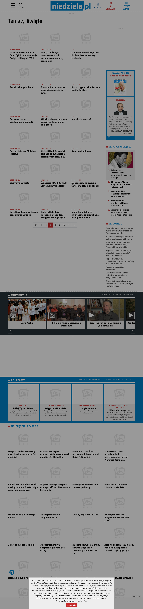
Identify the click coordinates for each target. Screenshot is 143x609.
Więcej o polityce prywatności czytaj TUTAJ (71, 601)
